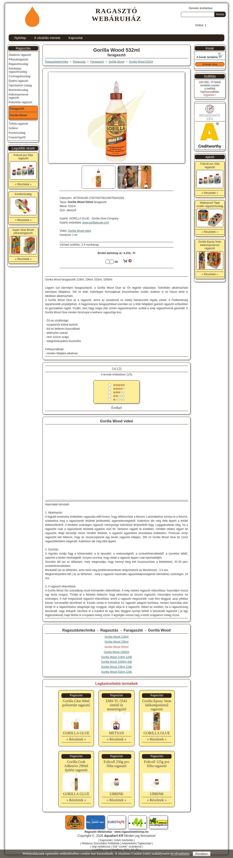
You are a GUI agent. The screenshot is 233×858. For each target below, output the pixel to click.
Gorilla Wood (159, 630)
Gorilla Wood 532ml (141, 61)
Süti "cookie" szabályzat (126, 846)
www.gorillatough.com (95, 222)
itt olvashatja (179, 853)
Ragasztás (109, 630)
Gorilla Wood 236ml (116, 641)
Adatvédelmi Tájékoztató (137, 843)
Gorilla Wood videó (79, 230)
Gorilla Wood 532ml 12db (116, 671)
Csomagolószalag (19, 76)
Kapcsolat (75, 38)
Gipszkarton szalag (20, 85)
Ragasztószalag (18, 64)
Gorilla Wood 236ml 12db (116, 666)
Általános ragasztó (20, 55)
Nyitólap (20, 38)
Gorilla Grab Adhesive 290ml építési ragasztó (76, 766)
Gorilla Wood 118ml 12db (116, 657)
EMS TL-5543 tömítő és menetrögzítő (116, 705)
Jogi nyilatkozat (100, 846)
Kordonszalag (17, 132)
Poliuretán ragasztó (20, 102)
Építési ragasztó (18, 80)
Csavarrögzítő (17, 137)
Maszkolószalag (18, 90)
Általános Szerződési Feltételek (100, 843)
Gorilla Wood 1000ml (116, 652)
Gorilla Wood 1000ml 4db (116, 661)
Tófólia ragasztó (18, 123)
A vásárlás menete (47, 38)
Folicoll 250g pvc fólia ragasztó (116, 764)
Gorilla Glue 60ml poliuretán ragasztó (76, 703)
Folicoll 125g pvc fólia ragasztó (157, 764)
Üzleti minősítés (123, 840)
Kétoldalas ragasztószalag (18, 70)
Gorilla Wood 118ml (116, 636)
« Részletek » (76, 739)
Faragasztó (133, 630)
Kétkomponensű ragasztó (18, 96)
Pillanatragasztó (18, 59)
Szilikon (13, 128)
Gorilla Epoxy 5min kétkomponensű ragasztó (156, 705)
